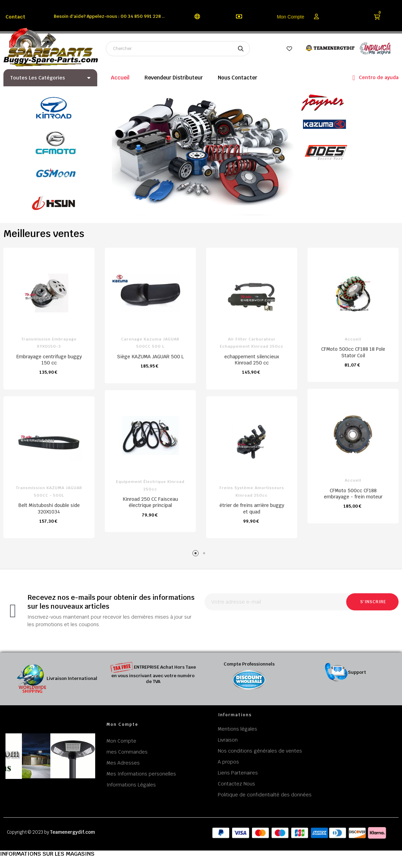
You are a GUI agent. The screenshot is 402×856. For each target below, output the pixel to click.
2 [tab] (205, 554)
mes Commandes (127, 752)
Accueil (353, 339)
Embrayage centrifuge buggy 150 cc (49, 359)
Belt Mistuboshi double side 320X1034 (49, 508)
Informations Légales (131, 785)
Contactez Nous (236, 784)
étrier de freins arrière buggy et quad (251, 508)
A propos (228, 762)
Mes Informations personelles (141, 774)
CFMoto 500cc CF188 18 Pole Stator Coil (353, 352)
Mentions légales (237, 729)
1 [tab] (196, 554)
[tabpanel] (150, 393)
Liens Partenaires (238, 773)
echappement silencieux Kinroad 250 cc (251, 359)
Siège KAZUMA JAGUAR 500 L (150, 356)
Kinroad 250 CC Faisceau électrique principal (150, 502)
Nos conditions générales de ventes (260, 751)
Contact (15, 17)
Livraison (228, 740)
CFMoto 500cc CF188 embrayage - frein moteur (353, 493)
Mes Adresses (123, 763)
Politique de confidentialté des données (265, 795)
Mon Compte (290, 17)
